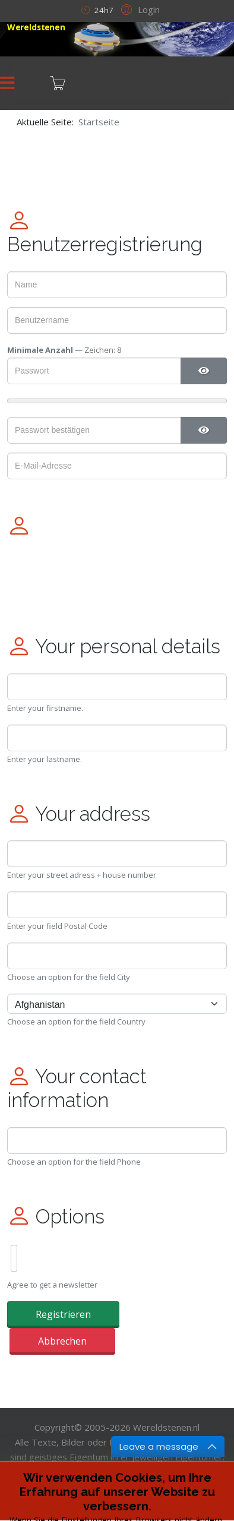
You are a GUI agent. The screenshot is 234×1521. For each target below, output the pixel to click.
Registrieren (63, 1314)
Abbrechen (62, 1341)
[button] (139, 8)
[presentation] (97, 576)
